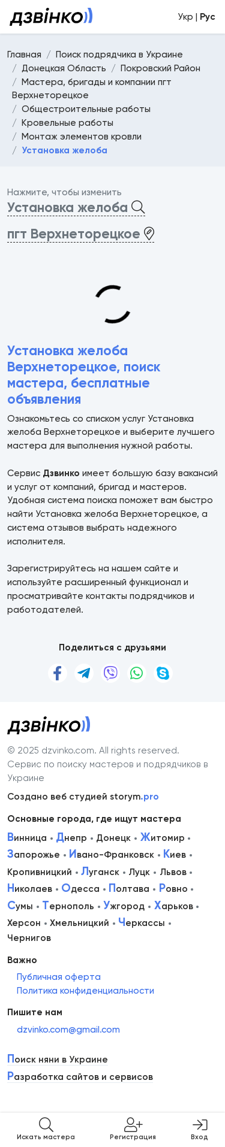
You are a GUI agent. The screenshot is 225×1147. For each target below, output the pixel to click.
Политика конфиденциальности (85, 990)
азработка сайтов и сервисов (80, 1077)
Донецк (113, 838)
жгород (124, 906)
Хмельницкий (79, 923)
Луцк (139, 872)
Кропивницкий (39, 872)
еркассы (141, 923)
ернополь (68, 906)
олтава (129, 888)
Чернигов (29, 938)
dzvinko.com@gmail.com (68, 1029)
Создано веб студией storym (83, 796)
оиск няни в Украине (57, 1060)
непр (71, 838)
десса (80, 888)
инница (27, 838)
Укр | (196, 16)
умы (20, 906)
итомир (162, 838)
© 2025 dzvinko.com (50, 750)
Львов (173, 872)
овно (173, 888)
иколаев (29, 888)
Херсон (24, 923)
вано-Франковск (111, 854)
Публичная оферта (59, 977)
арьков (173, 906)
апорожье (33, 854)
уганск (100, 872)
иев (174, 854)
